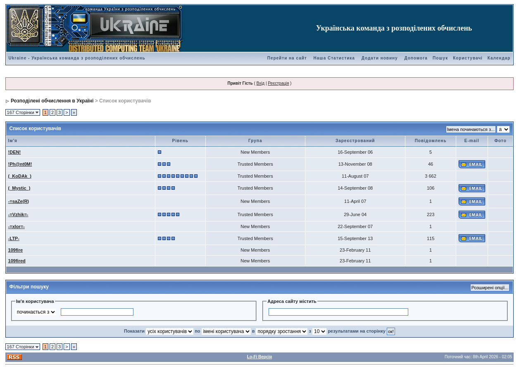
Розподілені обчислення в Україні (52, 101)
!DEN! (14, 152)
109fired (17, 260)
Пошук (440, 58)
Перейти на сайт (287, 58)
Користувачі (468, 58)
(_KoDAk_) (19, 176)
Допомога (415, 58)
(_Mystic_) (19, 188)
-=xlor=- (16, 226)
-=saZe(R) (18, 201)
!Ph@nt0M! (20, 164)
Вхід (261, 83)
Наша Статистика (334, 58)
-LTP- (13, 238)
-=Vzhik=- (18, 214)
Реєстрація (278, 83)
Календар (499, 58)
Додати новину (380, 58)
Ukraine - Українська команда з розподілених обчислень (77, 58)
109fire (15, 250)
